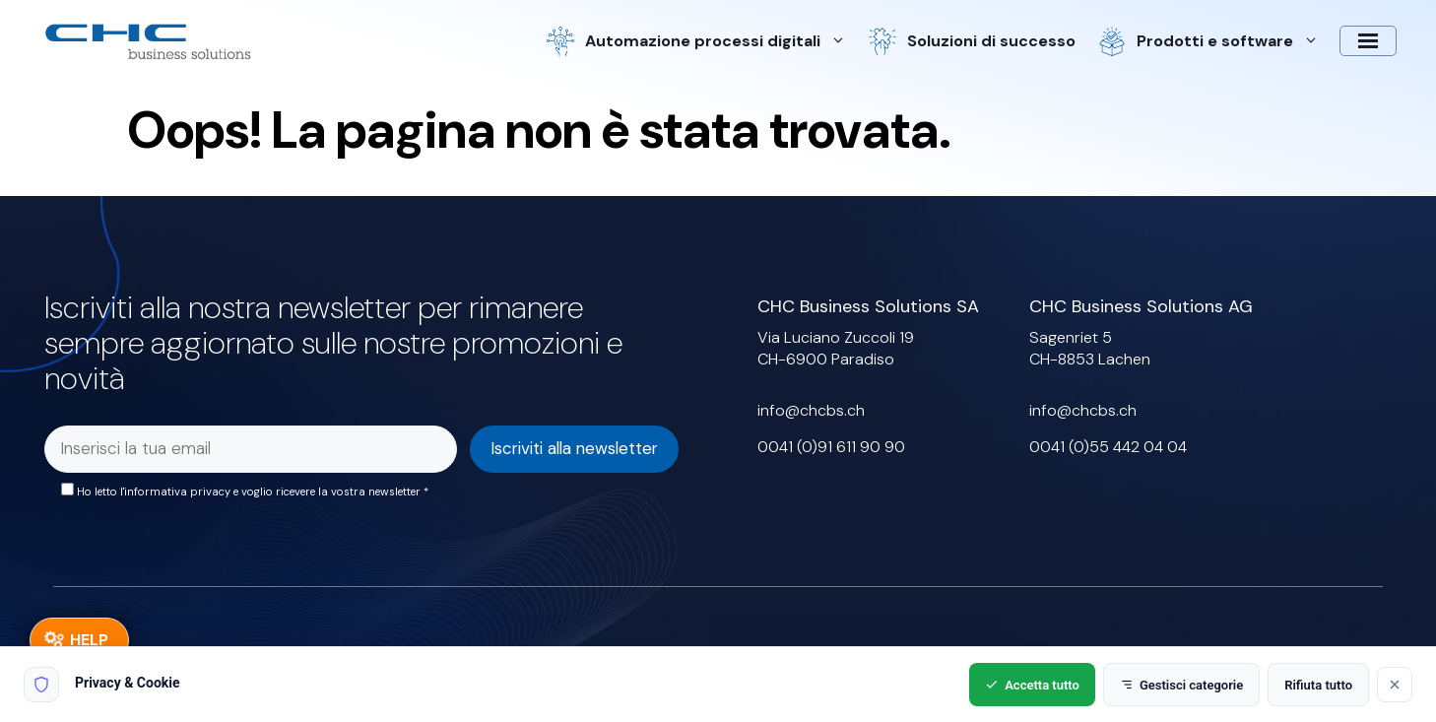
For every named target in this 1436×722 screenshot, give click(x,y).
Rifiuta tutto (1318, 685)
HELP (89, 639)
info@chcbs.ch (811, 410)
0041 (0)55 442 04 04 (1108, 446)
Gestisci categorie (1181, 685)
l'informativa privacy (175, 491)
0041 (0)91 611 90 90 (831, 446)
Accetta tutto (1032, 685)
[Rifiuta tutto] (1394, 684)
